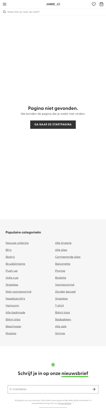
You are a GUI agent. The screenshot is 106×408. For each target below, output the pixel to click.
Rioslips (11, 333)
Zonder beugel (65, 291)
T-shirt (59, 305)
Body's (10, 257)
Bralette (60, 278)
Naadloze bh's (15, 298)
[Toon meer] (73, 403)
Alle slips (61, 250)
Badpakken (63, 319)
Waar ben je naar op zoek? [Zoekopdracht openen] (21, 11)
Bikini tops (62, 312)
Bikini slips (13, 319)
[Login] (94, 4)
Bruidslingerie (15, 264)
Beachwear (13, 326)
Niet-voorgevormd (18, 291)
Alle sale (61, 326)
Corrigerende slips (68, 257)
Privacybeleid (64, 403)
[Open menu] (4, 4)
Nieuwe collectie (17, 243)
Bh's (9, 250)
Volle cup (12, 278)
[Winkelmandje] (101, 4)
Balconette (62, 264)
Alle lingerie (63, 243)
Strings (60, 333)
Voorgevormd (64, 284)
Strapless (12, 284)
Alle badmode (15, 312)
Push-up (12, 271)
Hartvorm (12, 305)
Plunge (60, 271)
